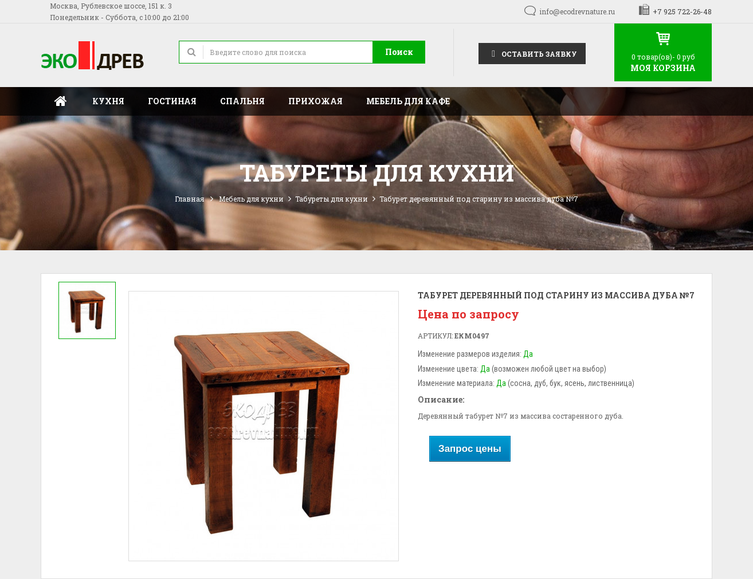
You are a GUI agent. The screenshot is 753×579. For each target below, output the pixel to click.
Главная (60, 101)
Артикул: (435, 335)
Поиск (399, 51)
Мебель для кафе (408, 101)
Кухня (108, 101)
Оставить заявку (532, 53)
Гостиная (172, 101)
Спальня (242, 101)
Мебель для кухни (251, 198)
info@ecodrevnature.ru (577, 11)
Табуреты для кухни (331, 198)
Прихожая (315, 101)
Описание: (441, 399)
